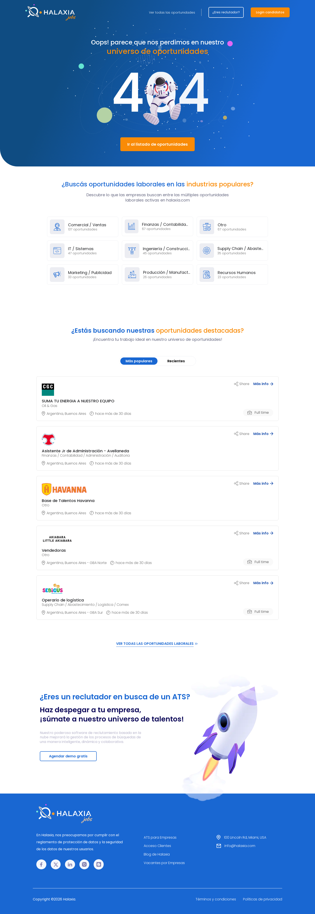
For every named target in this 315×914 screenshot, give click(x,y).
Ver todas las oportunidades (172, 12)
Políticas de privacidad (262, 899)
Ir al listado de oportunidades (157, 144)
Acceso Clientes (157, 845)
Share (242, 383)
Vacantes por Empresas (164, 862)
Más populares (139, 361)
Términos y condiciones (216, 899)
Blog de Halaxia (157, 854)
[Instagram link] (84, 864)
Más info (263, 383)
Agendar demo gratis (68, 756)
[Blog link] (99, 864)
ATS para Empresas (160, 837)
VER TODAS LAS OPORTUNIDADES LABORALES (157, 643)
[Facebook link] (41, 864)
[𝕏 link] (56, 864)
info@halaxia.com (239, 845)
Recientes (176, 361)
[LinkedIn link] (70, 864)
